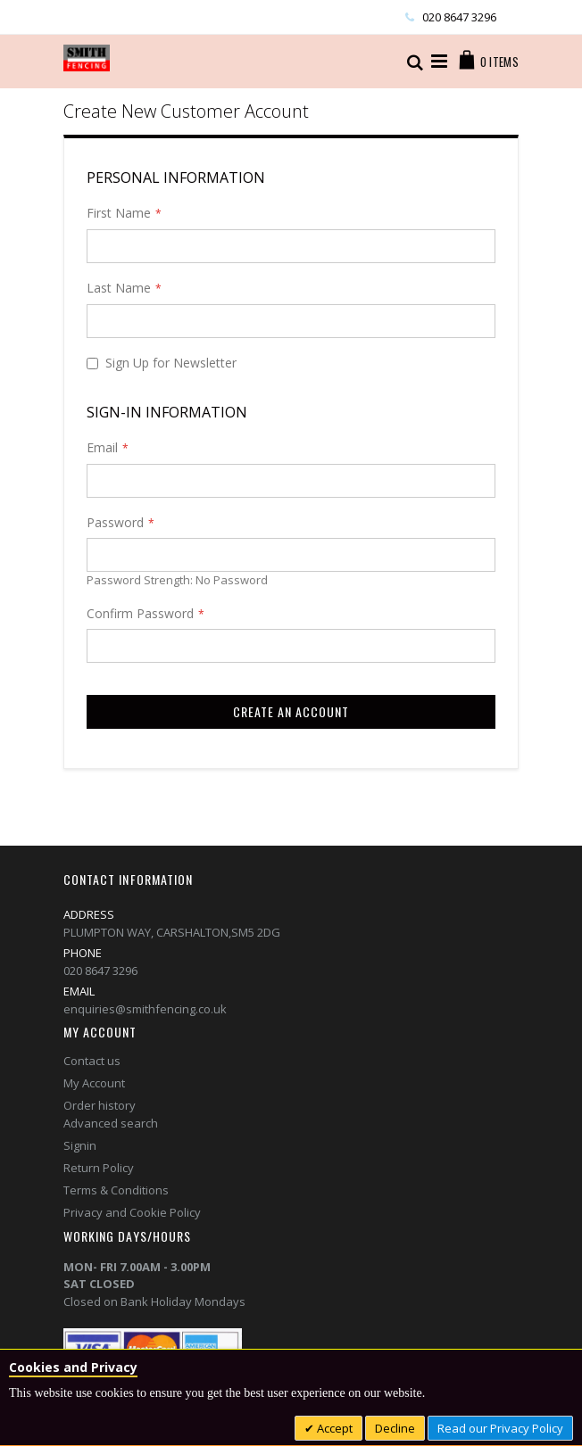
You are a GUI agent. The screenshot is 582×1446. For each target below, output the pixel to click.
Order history (99, 1105)
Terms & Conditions (116, 1190)
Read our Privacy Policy (500, 1428)
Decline (395, 1428)
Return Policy (98, 1168)
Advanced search (110, 1123)
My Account (94, 1083)
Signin (79, 1145)
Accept (333, 1428)
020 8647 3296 (459, 17)
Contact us (92, 1061)
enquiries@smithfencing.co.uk (145, 1009)
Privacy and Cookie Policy (132, 1212)
